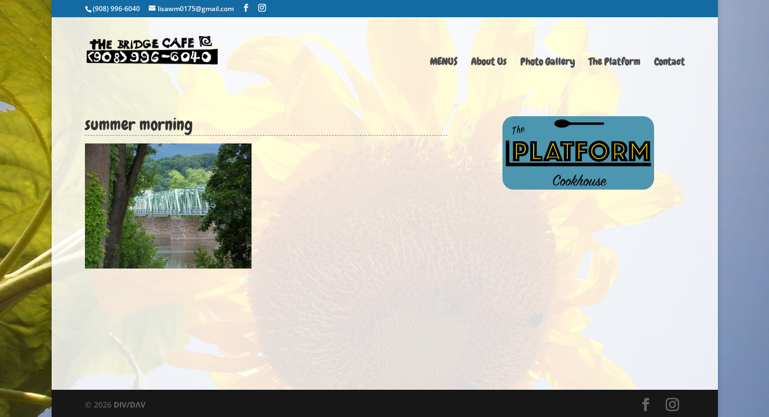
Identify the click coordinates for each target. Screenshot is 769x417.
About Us (488, 63)
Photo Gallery (547, 63)
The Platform (614, 63)
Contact (669, 63)
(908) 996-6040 (116, 8)
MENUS (443, 63)
